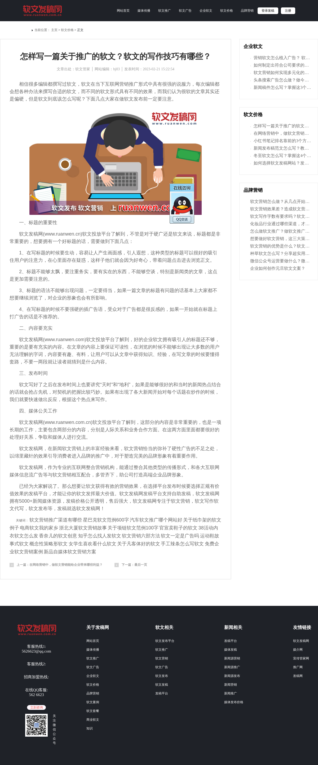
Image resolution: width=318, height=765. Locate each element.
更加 (19, 279)
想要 (38, 241)
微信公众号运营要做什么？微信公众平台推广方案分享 (280, 261)
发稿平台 (161, 693)
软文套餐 (92, 711)
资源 (56, 501)
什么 (90, 361)
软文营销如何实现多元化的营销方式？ (280, 73)
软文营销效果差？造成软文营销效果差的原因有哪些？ (280, 209)
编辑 (43, 84)
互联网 (112, 84)
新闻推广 (230, 693)
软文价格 (226, 10)
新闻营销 (230, 684)
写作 (100, 399)
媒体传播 (144, 10)
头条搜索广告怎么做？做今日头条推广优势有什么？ (280, 80)
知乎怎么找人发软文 (99, 535)
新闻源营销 (232, 658)
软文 (71, 84)
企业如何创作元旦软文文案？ (277, 268)
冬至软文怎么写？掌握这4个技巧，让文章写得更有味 (280, 156)
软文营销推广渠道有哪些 (55, 520)
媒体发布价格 (233, 702)
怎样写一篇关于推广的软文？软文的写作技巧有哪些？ (280, 126)
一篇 (131, 290)
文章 (200, 91)
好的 (203, 252)
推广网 (298, 667)
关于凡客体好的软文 (138, 543)
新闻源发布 (232, 676)
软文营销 (161, 658)
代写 (19, 508)
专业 (62, 467)
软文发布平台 (164, 641)
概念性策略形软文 (48, 543)
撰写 (57, 84)
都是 (211, 234)
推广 (133, 84)
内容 (33, 328)
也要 (86, 384)
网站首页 (123, 10)
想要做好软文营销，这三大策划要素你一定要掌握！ (280, 238)
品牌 (86, 456)
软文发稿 (161, 684)
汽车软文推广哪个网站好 (156, 520)
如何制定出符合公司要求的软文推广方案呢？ (280, 65)
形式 (143, 84)
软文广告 (185, 10)
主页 (54, 30)
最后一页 (140, 565)
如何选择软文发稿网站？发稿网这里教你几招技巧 (280, 163)
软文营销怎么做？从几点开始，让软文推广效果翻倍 (280, 201)
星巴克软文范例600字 (106, 520)
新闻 (179, 271)
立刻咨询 (36, 707)
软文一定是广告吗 (180, 535)
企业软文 (206, 10)
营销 (76, 448)
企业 (57, 298)
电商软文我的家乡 (39, 528)
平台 (106, 234)
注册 (288, 10)
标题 (33, 222)
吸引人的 (181, 339)
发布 (138, 99)
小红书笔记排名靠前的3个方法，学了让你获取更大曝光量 (280, 141)
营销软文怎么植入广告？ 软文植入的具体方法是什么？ (280, 58)
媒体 (33, 411)
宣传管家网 (301, 658)
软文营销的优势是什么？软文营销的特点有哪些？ (280, 246)
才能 (57, 493)
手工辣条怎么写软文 (182, 543)
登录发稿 (268, 10)
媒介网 (298, 649)
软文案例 (92, 702)
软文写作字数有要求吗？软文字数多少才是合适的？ (280, 216)
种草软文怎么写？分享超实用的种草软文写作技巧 (280, 253)
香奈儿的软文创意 (58, 535)
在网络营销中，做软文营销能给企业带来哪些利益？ (66, 565)
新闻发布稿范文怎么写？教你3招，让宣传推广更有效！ (280, 148)
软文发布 (161, 676)
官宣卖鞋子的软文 (178, 528)
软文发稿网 (301, 641)
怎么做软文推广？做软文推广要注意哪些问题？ (280, 231)
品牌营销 (247, 10)
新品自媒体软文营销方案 (70, 551)
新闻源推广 (232, 667)
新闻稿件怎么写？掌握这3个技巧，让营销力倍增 (280, 87)
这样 (95, 260)
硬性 (176, 448)
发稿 (33, 234)
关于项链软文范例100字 (133, 528)
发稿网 (298, 676)
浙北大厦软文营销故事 (83, 528)
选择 (152, 486)
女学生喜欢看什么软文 (92, 543)
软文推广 (164, 10)
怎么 (67, 99)
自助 (176, 493)
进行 (71, 437)
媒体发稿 (230, 649)
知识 (89, 728)
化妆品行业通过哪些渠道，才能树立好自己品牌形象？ (280, 223)
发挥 (90, 493)
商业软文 (92, 719)
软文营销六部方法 (141, 535)
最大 (100, 493)
